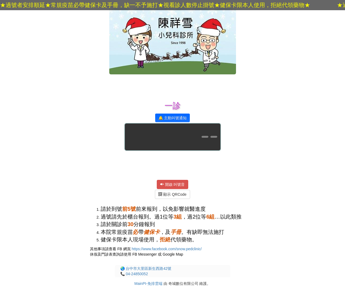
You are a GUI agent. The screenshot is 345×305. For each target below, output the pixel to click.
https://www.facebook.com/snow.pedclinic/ (167, 249)
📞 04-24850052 (134, 274)
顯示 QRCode (172, 194)
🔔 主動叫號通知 (172, 118)
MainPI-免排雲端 (148, 283)
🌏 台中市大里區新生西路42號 (145, 268)
